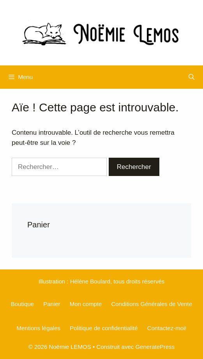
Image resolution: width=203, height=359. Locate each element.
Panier (51, 304)
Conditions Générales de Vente (151, 304)
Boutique (22, 304)
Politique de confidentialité (104, 328)
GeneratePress (155, 346)
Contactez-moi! (167, 328)
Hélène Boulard (90, 281)
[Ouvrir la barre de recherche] (191, 77)
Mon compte (86, 304)
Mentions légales (38, 328)
